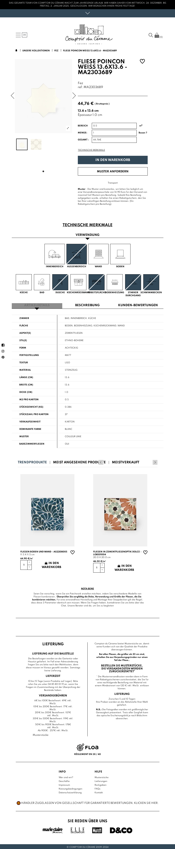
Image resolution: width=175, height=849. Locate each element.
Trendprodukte (32, 461)
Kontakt (99, 791)
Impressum (64, 784)
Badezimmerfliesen (31, 443)
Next (155, 461)
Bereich (83, 126)
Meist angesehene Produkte (79, 461)
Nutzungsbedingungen (70, 787)
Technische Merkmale (91, 150)
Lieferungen (101, 780)
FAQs (97, 787)
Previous (149, 461)
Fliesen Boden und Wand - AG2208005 (43, 551)
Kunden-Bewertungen (138, 304)
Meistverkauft (125, 461)
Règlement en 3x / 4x (87, 753)
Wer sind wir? (66, 776)
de (24, 35)
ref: (80, 87)
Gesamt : (83, 140)
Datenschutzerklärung (70, 791)
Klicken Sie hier (146, 801)
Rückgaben (100, 784)
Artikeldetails (37, 304)
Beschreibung (87, 304)
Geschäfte (64, 780)
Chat (63, 605)
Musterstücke (102, 776)
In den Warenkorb (112, 160)
